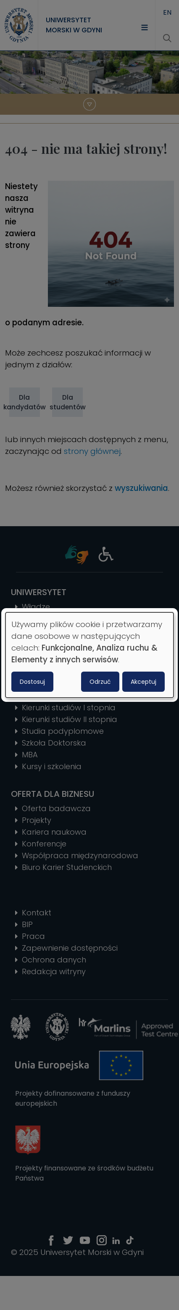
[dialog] (89, 655)
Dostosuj (32, 681)
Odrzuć (100, 681)
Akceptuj (143, 681)
